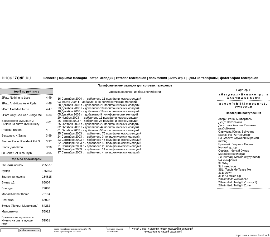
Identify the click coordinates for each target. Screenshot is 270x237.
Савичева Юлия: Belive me (236, 131)
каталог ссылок (115, 229)
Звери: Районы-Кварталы (235, 118)
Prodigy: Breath (12, 129)
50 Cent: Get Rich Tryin (17, 152)
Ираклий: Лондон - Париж (235, 144)
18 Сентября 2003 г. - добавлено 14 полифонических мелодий (99, 149)
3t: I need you (227, 166)
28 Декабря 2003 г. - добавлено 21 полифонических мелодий (98, 105)
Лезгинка (8, 199)
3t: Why (223, 163)
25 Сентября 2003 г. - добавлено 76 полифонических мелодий (99, 133)
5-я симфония (227, 160)
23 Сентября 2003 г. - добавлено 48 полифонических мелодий (99, 139)
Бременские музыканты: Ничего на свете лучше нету (20, 122)
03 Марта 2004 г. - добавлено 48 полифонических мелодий (97, 101)
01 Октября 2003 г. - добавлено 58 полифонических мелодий (98, 130)
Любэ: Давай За (12, 147)
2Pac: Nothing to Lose (16, 97)
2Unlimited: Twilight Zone (234, 185)
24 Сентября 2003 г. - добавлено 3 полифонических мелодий (98, 136)
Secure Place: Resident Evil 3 (21, 141)
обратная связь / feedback (252, 235)
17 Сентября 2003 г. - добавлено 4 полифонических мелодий (98, 152)
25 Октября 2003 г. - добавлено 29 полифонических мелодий (98, 123)
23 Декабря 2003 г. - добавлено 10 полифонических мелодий (98, 108)
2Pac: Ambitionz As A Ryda (19, 103)
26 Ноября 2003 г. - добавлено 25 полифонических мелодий (97, 120)
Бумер (6, 170)
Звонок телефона (13, 176)
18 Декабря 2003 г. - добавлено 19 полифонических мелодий (98, 111)
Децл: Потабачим (230, 122)
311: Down (225, 172)
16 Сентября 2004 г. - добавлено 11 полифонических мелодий (99, 98)
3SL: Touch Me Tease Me (234, 169)
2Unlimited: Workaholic (233, 179)
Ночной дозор (227, 147)
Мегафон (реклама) (231, 153)
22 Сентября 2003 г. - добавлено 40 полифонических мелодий (99, 142)
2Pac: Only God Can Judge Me (22, 115)
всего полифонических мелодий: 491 (72, 229)
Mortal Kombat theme (15, 194)
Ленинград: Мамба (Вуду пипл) (239, 156)
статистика (112, 231)
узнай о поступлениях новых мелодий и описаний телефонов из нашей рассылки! (162, 230)
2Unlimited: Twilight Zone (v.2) (237, 182)
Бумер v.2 (8, 182)
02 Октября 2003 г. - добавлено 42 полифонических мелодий (98, 127)
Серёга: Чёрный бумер (233, 150)
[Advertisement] (135, 37)
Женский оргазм (12, 165)
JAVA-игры (177, 78)
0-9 (250, 106)
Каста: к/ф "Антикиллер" (234, 134)
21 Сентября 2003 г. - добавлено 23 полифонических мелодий (99, 146)
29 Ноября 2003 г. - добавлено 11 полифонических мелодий (97, 117)
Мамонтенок (10, 211)
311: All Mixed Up (229, 175)
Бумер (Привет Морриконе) (20, 205)
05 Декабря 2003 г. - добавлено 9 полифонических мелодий (97, 114)
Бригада (7, 188)
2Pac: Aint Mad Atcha (15, 109)
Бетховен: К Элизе (14, 135)
